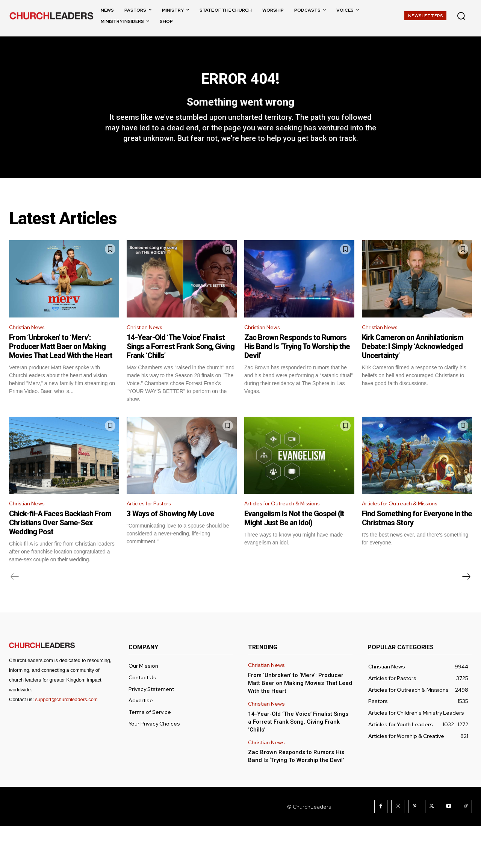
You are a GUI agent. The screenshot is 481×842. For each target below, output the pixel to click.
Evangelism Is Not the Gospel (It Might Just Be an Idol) (294, 534)
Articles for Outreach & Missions (288, 519)
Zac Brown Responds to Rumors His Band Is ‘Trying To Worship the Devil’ (297, 360)
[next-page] (466, 592)
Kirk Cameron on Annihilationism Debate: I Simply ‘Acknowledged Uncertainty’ (412, 360)
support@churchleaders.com (66, 715)
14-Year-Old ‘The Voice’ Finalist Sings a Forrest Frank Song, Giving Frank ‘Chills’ (180, 360)
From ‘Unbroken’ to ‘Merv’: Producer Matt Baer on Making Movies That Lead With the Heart (60, 360)
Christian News (29, 341)
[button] (461, 16)
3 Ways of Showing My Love (170, 529)
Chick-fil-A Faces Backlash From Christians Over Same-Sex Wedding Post (60, 538)
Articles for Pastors (153, 519)
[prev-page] (15, 592)
